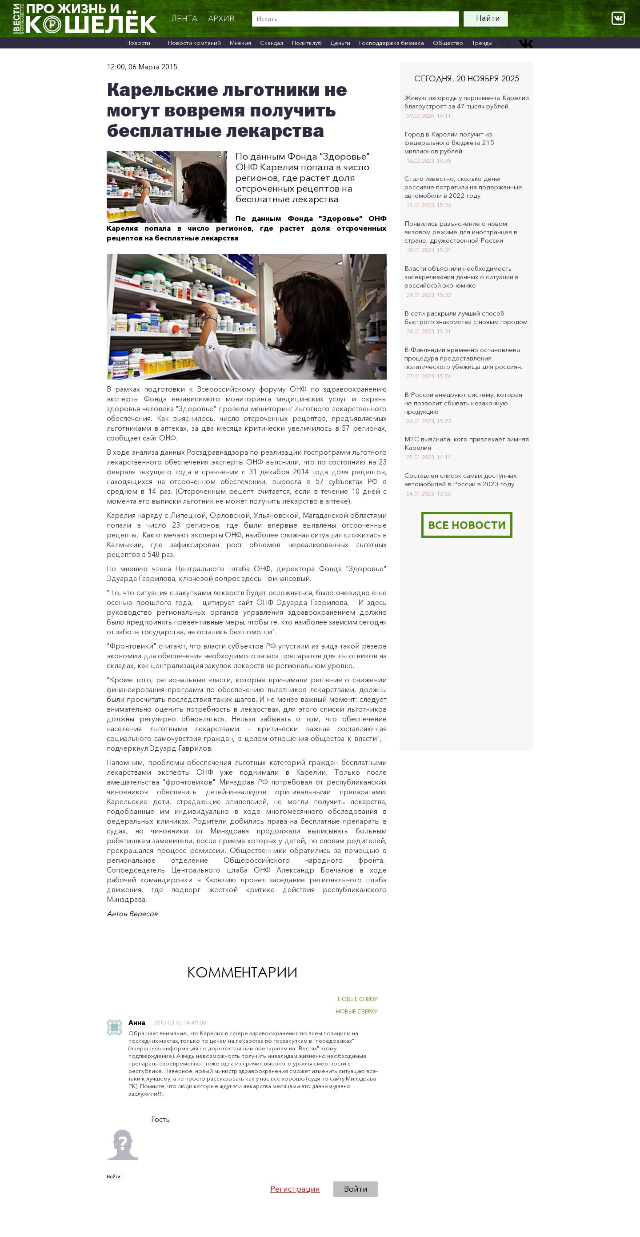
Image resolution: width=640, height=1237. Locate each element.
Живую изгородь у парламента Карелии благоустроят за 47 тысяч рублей (466, 101)
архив (221, 19)
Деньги (340, 42)
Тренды (482, 42)
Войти (356, 1189)
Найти (488, 18)
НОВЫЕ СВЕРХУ (357, 1011)
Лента (184, 19)
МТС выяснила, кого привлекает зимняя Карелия (466, 443)
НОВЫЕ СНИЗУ (358, 999)
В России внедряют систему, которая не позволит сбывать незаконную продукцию (463, 403)
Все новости (467, 525)
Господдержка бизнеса (391, 42)
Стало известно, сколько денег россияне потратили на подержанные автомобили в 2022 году (463, 187)
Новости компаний (194, 42)
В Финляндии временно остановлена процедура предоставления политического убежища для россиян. (463, 358)
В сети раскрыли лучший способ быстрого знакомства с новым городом (466, 317)
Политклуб (307, 42)
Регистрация (295, 1189)
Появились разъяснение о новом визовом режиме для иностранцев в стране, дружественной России (460, 231)
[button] (114, 1189)
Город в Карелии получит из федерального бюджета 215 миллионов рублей (449, 142)
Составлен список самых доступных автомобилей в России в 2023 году (460, 479)
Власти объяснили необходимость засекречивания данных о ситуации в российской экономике (461, 276)
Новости (138, 42)
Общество (448, 42)
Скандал (271, 42)
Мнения (240, 42)
